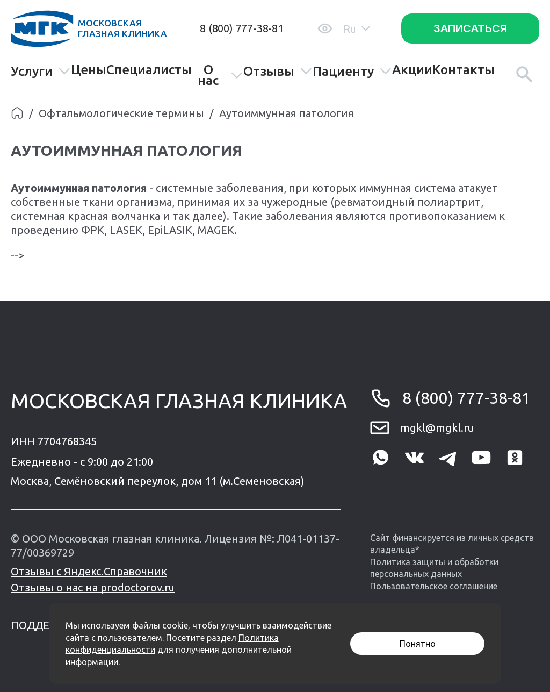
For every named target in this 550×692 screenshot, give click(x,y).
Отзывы (278, 71)
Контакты (463, 70)
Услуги (41, 71)
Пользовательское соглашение (433, 586)
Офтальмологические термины (121, 113)
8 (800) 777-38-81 (242, 28)
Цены (88, 70)
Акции (412, 70)
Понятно (418, 643)
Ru (356, 29)
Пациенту (352, 71)
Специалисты (149, 70)
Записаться (470, 28)
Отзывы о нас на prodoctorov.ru (93, 587)
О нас (220, 75)
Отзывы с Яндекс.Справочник (89, 571)
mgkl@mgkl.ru (437, 428)
